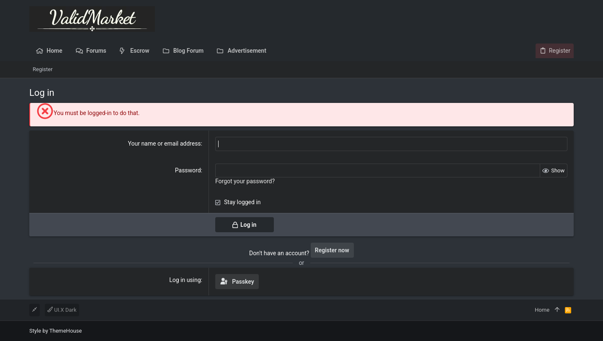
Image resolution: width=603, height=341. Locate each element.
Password (188, 170)
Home (542, 310)
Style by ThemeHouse (55, 331)
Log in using (185, 280)
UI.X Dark (62, 310)
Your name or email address (164, 143)
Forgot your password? (245, 181)
